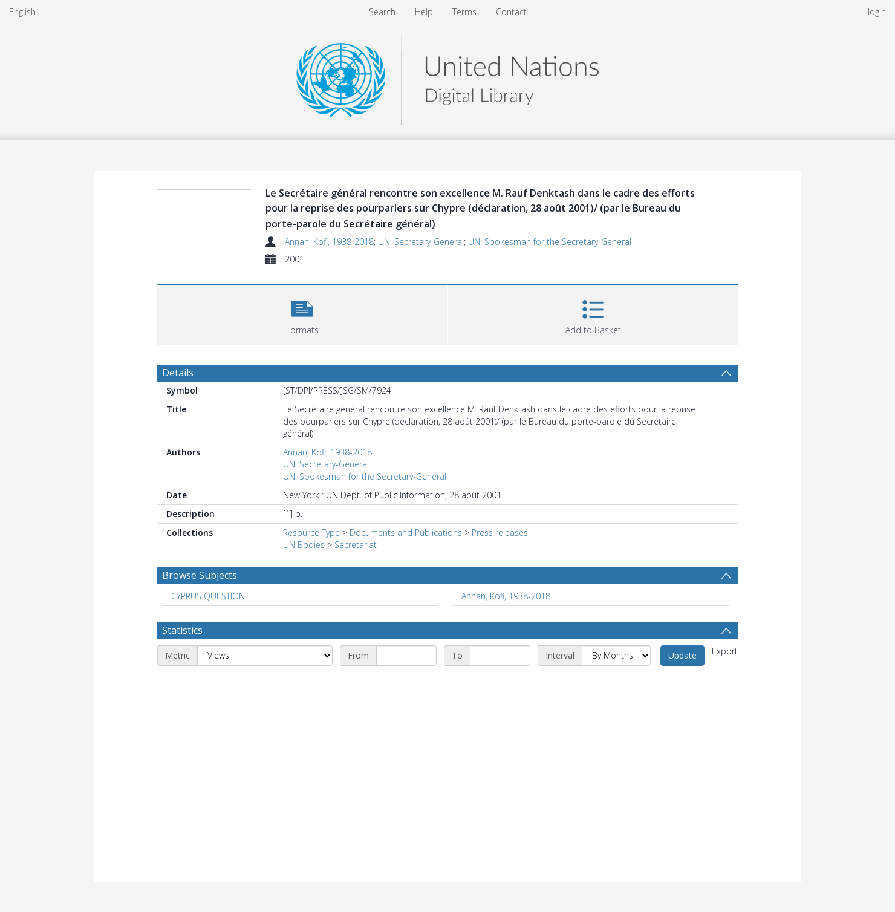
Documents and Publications (406, 532)
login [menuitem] (877, 12)
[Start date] (406, 655)
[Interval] (616, 655)
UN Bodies (304, 544)
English (22, 12)
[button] (302, 313)
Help (424, 12)
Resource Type (311, 532)
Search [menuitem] (382, 12)
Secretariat (355, 544)
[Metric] (265, 655)
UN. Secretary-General (421, 241)
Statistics (182, 630)
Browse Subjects (199, 575)
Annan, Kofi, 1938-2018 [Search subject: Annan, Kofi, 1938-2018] (505, 596)
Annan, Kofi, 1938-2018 (329, 241)
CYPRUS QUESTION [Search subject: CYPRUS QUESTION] (208, 596)
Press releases (500, 532)
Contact (511, 12)
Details (178, 372)
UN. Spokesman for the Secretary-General (549, 241)
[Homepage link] (447, 76)
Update (682, 655)
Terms (464, 12)
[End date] (500, 655)
